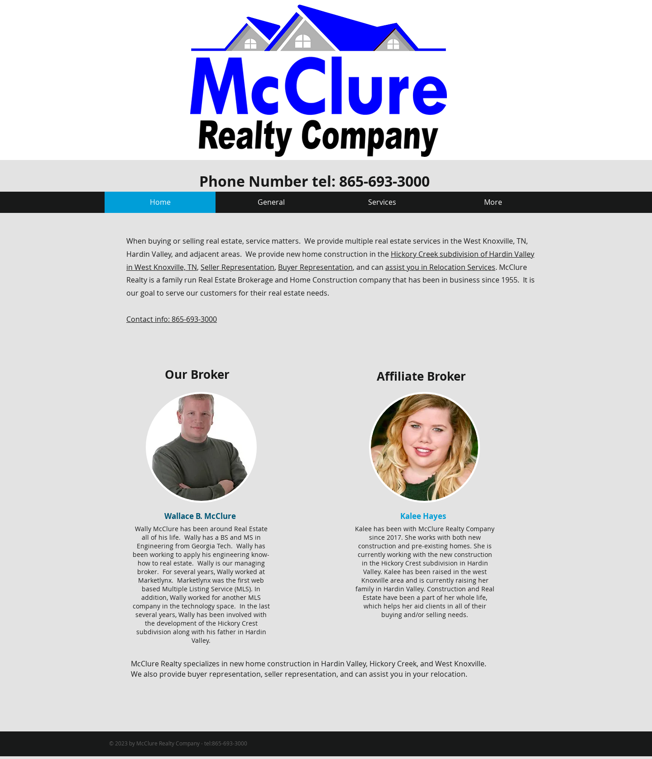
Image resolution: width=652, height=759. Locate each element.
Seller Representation (237, 267)
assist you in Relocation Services (440, 267)
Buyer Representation (315, 267)
